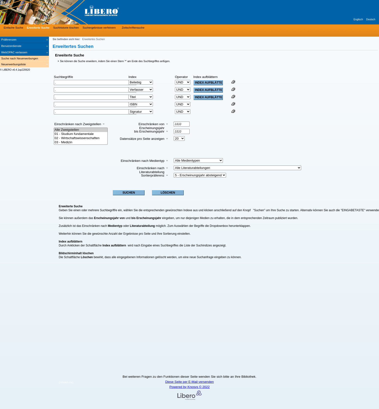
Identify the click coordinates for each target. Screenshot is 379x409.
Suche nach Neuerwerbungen (19, 58)
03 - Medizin (80, 142)
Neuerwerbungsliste (13, 64)
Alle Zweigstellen (80, 130)
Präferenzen (8, 39)
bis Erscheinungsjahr (149, 131)
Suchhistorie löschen (66, 27)
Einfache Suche (13, 27)
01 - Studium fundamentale (80, 134)
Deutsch (370, 19)
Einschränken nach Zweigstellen (77, 124)
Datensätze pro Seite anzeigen (142, 139)
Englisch (358, 19)
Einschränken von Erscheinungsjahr (151, 126)
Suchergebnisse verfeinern (99, 27)
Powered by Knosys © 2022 (189, 387)
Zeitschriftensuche (133, 27)
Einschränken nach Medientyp (142, 161)
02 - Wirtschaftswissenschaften (80, 138)
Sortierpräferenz (152, 175)
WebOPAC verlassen (14, 52)
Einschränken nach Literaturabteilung (150, 170)
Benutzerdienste (11, 45)
